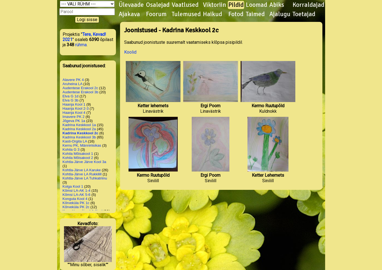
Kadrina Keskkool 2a (79, 129)
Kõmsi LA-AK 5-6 (77, 195)
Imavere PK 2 (74, 117)
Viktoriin (214, 5)
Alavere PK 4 (73, 80)
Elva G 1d (71, 96)
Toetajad (304, 14)
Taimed (255, 14)
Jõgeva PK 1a (74, 121)
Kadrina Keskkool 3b (79, 137)
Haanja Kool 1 (74, 104)
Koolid (130, 52)
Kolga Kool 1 (73, 186)
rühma (81, 44)
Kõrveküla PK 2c (76, 207)
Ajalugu (279, 14)
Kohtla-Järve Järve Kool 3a (84, 162)
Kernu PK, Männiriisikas (82, 145)
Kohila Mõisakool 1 (78, 154)
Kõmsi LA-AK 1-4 (77, 190)
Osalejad (158, 5)
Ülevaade (131, 5)
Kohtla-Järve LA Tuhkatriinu (85, 178)
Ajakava (129, 14)
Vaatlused (185, 5)
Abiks (276, 5)
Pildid (236, 5)
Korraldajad (308, 5)
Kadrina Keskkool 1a (79, 125)
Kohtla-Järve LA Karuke (82, 170)
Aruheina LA (73, 84)
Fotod (235, 14)
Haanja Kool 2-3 (76, 108)
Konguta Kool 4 (75, 199)
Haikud (212, 14)
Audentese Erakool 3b (80, 92)
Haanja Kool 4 (74, 113)
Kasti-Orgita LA (75, 141)
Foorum (156, 14)
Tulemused (186, 14)
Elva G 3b (71, 100)
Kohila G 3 (71, 149)
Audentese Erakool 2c (80, 88)
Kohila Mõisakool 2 (78, 158)
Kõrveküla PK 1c (76, 203)
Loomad (256, 5)
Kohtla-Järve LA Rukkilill (82, 174)
